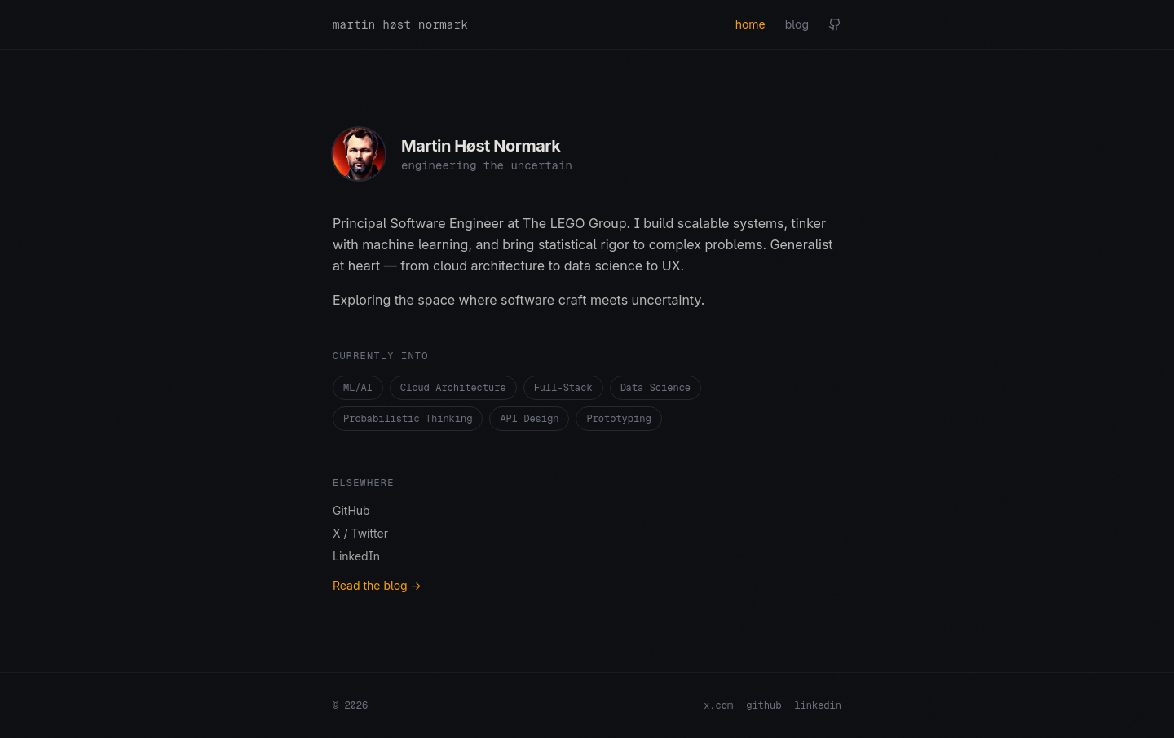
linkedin (817, 705)
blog (797, 24)
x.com (718, 705)
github (763, 705)
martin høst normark (400, 24)
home (750, 24)
